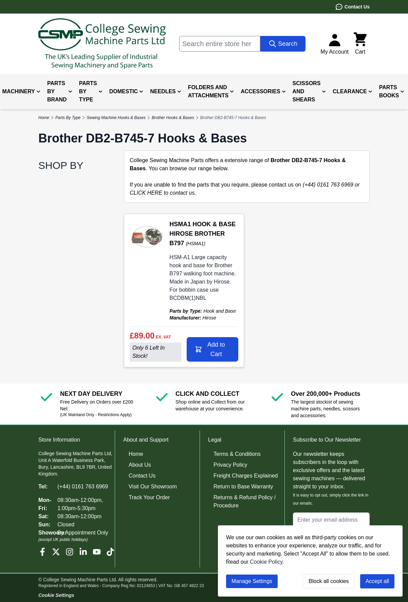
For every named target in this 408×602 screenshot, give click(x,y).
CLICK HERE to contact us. (163, 193)
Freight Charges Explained (246, 476)
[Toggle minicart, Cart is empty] (360, 43)
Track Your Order (149, 497)
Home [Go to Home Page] (43, 117)
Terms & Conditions (237, 454)
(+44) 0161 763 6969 (82, 486)
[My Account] (334, 43)
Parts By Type (67, 117)
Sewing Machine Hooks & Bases (116, 117)
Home (136, 454)
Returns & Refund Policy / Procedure (245, 501)
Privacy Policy (230, 465)
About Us (140, 465)
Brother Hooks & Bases (173, 117)
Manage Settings (251, 581)
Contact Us (352, 7)
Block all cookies (329, 581)
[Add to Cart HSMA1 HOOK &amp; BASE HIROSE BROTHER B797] (212, 349)
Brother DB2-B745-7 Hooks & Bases (233, 117)
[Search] (282, 44)
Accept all (377, 581)
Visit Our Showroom (153, 486)
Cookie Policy (266, 562)
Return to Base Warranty (243, 486)
